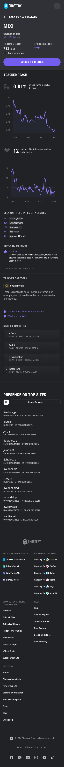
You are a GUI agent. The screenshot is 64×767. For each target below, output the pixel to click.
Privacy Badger (10, 644)
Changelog (8, 720)
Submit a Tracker (42, 621)
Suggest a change (32, 62)
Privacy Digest (11, 580)
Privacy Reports (10, 686)
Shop (5, 706)
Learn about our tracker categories (23, 311)
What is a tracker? (14, 316)
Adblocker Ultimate (11, 624)
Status (6, 672)
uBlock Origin (9, 651)
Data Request (40, 628)
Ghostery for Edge (44, 586)
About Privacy (40, 642)
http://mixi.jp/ (11, 37)
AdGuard (7, 610)
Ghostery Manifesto (12, 679)
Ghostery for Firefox (45, 566)
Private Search (11, 566)
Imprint (44, 747)
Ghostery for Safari (44, 573)
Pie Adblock (8, 637)
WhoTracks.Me (11, 573)
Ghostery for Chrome (45, 559)
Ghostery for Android (45, 593)
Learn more (15, 261)
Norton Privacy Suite (12, 631)
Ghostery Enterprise (12, 699)
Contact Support (41, 614)
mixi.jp (37, 47)
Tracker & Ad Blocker (14, 559)
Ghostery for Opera (44, 580)
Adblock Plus (9, 617)
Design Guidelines (42, 635)
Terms (19, 747)
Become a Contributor (13, 693)
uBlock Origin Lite (11, 658)
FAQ (36, 608)
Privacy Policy (31, 747)
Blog (5, 713)
